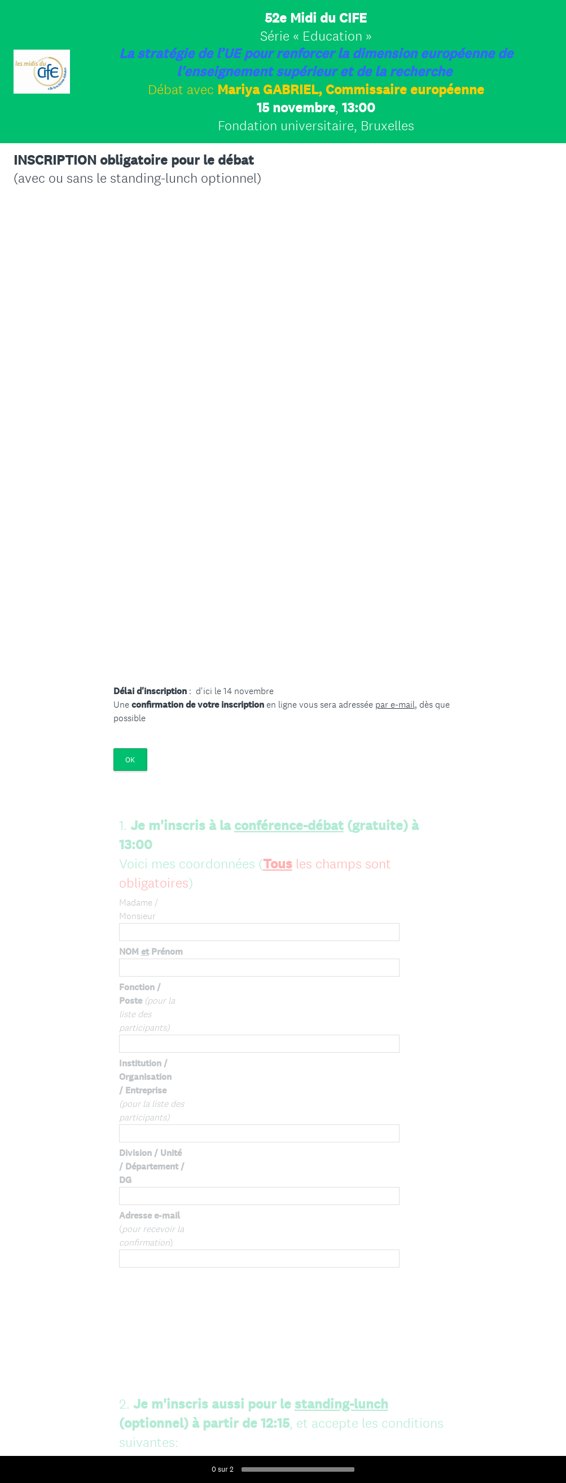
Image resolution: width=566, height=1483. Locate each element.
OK (130, 760)
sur (223, 1469)
